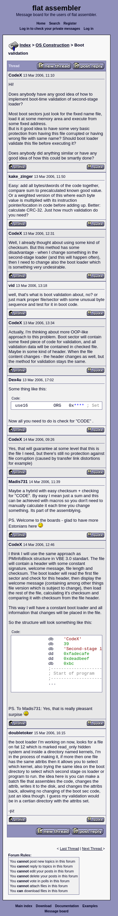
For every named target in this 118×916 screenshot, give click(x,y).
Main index (23, 906)
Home (41, 23)
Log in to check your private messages (50, 28)
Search (54, 23)
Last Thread (69, 849)
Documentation (67, 906)
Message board (57, 911)
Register (70, 23)
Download (43, 906)
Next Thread (92, 849)
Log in (88, 28)
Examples (90, 906)
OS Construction (52, 45)
